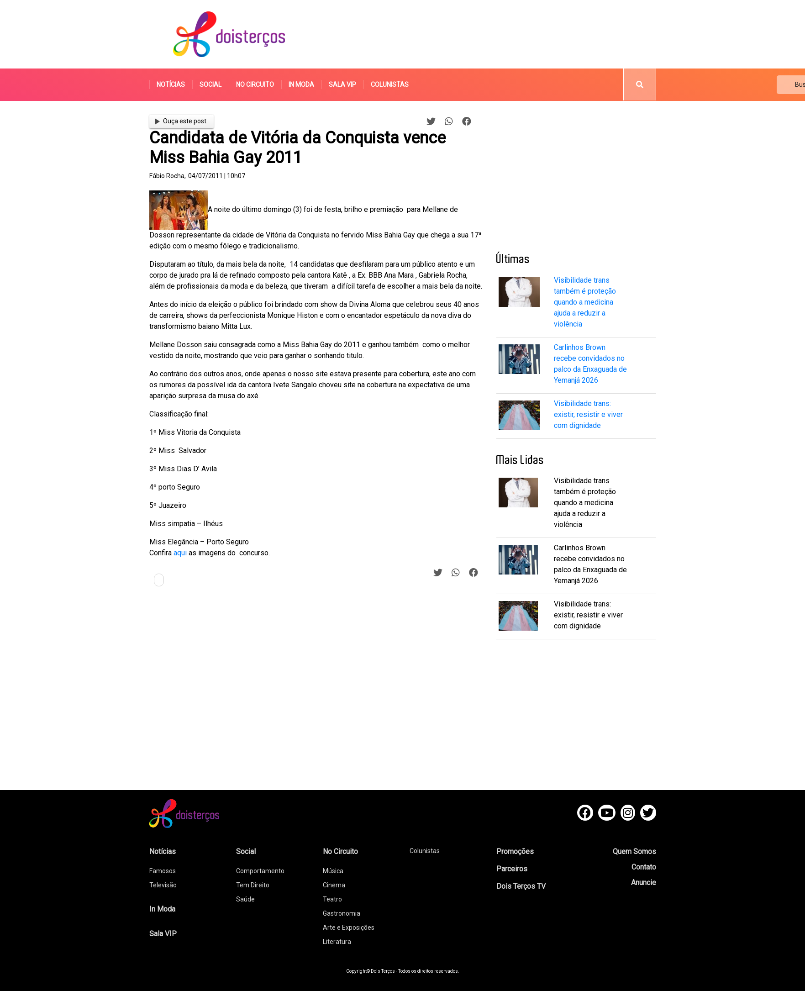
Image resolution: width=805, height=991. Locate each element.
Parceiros (511, 868)
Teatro (332, 899)
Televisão (163, 885)
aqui (180, 552)
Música (333, 871)
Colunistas (390, 84)
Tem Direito (252, 885)
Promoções (515, 851)
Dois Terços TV (521, 886)
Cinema (334, 885)
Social (210, 84)
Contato (643, 867)
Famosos (162, 871)
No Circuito (255, 84)
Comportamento (260, 871)
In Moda (301, 84)
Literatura (337, 941)
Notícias (171, 84)
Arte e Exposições (348, 927)
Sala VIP (342, 84)
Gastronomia (341, 913)
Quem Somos (634, 851)
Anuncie (643, 882)
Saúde (245, 899)
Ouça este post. (181, 121)
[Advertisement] (489, 34)
